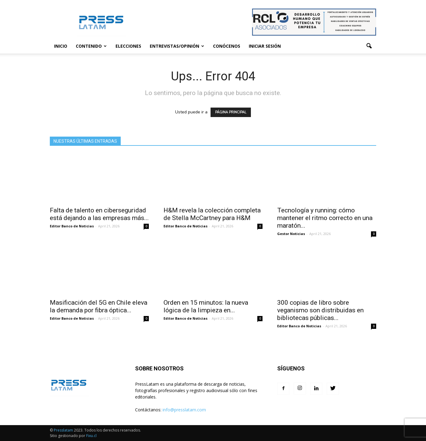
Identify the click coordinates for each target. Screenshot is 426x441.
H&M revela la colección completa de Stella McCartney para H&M (212, 214)
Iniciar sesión (265, 46)
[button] (369, 46)
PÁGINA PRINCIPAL (230, 112)
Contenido (91, 46)
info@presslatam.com (184, 410)
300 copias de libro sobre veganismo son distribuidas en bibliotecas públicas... (320, 310)
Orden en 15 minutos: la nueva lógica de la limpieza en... (205, 306)
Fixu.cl (91, 435)
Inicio (60, 46)
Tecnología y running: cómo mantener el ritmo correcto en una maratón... (325, 218)
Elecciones (128, 46)
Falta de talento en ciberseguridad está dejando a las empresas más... (99, 214)
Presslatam (63, 430)
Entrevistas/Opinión (177, 46)
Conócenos (226, 46)
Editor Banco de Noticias (72, 226)
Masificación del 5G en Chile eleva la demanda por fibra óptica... (98, 306)
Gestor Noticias (291, 233)
